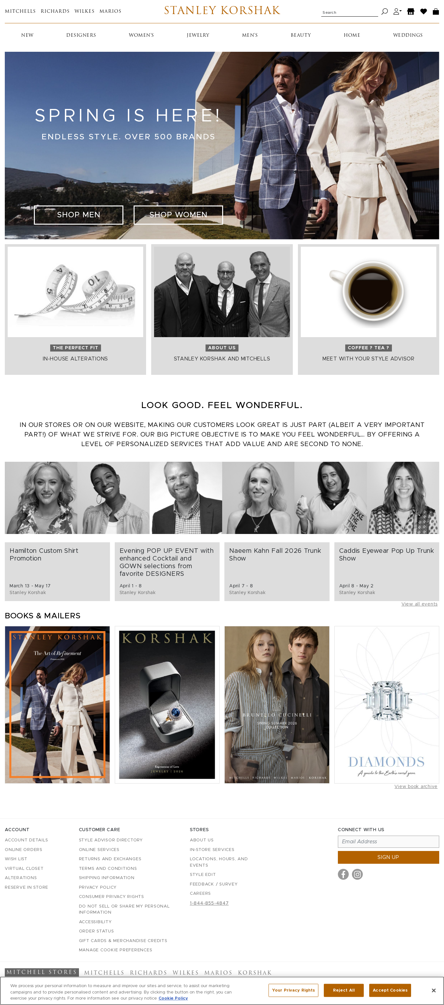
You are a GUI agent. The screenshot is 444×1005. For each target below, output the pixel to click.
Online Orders (24, 850)
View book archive (416, 787)
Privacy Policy (98, 887)
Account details (26, 840)
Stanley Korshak (222, 11)
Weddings (408, 35)
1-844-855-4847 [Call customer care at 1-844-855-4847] (209, 903)
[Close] (434, 994)
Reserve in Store (26, 887)
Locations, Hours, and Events (219, 862)
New (27, 35)
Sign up (388, 857)
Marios (110, 11)
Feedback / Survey (214, 884)
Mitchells (20, 11)
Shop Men (78, 215)
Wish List (16, 859)
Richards (55, 11)
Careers (200, 894)
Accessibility (95, 922)
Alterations (21, 878)
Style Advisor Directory (111, 840)
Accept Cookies (390, 994)
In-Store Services (212, 850)
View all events (419, 604)
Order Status (96, 931)
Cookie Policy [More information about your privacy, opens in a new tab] (173, 1002)
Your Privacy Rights (293, 994)
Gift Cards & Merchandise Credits (123, 941)
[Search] (384, 11)
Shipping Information (107, 878)
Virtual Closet (24, 869)
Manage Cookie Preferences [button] (115, 950)
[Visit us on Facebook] (343, 874)
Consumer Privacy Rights (111, 897)
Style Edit (203, 875)
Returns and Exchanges (110, 859)
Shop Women (178, 215)
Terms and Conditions (108, 869)
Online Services (99, 850)
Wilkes (84, 11)
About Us (202, 840)
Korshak (255, 973)
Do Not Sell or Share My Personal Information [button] (124, 909)
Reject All (344, 994)
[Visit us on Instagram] (357, 874)
